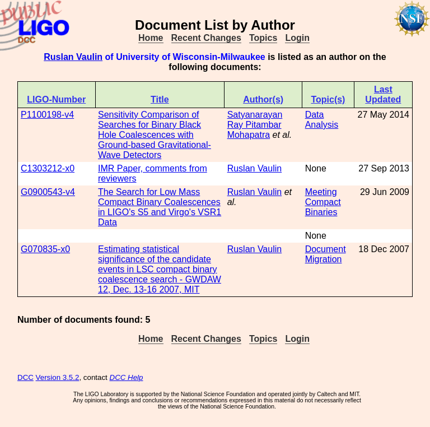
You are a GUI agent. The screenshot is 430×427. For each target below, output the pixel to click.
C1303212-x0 (47, 168)
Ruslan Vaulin (73, 57)
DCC (25, 377)
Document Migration (325, 254)
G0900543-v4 (48, 192)
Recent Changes (206, 38)
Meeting (321, 192)
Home (150, 38)
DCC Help (126, 377)
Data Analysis (322, 119)
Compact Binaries (323, 207)
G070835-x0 (45, 249)
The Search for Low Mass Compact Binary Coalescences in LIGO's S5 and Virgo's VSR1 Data (159, 207)
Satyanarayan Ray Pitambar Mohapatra (255, 125)
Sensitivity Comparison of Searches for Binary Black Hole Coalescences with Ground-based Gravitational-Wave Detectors (154, 135)
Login (297, 38)
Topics (263, 38)
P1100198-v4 (47, 114)
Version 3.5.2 (58, 377)
